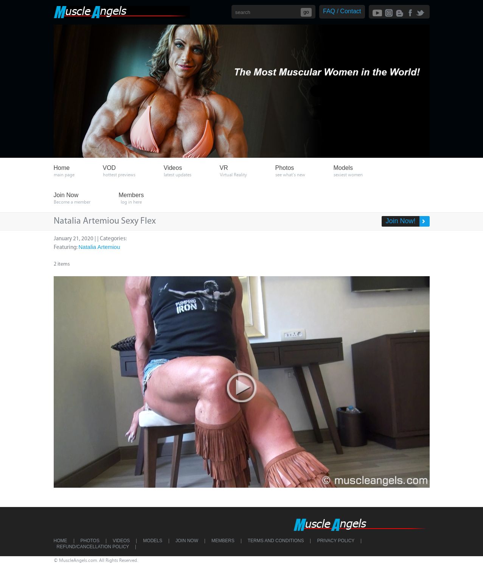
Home (60, 540)
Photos (90, 540)
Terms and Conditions (276, 540)
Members (223, 540)
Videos (121, 540)
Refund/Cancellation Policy (93, 546)
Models (152, 540)
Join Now (186, 540)
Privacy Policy (335, 540)
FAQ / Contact (342, 11)
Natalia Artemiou (99, 247)
